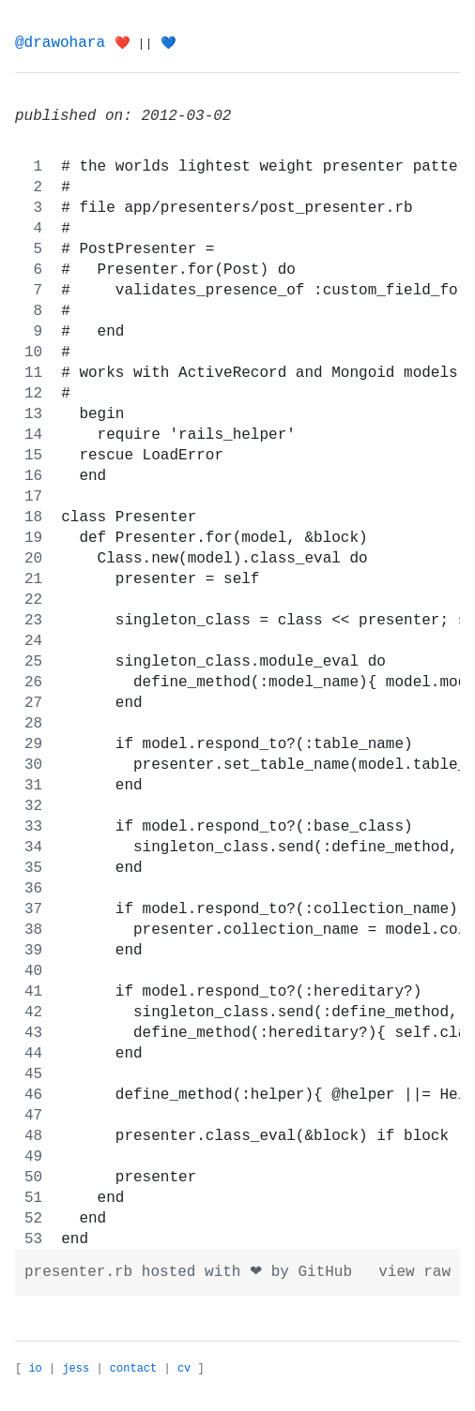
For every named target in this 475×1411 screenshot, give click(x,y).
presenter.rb (83, 1272)
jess (75, 1368)
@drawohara (60, 43)
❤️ (122, 44)
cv (184, 1368)
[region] (237, 703)
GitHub (325, 1272)
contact (133, 1368)
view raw (414, 1272)
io (34, 1368)
